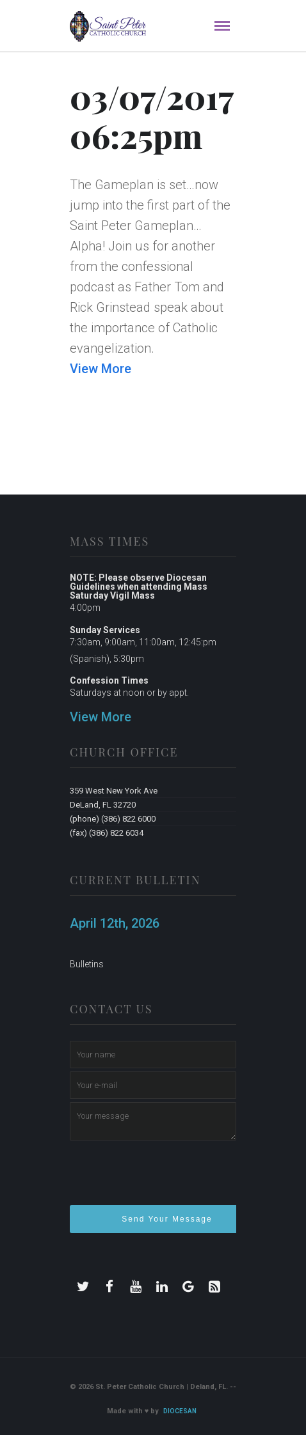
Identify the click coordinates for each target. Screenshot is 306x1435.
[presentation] (167, 1178)
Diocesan (180, 1411)
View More (100, 368)
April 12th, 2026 (114, 923)
